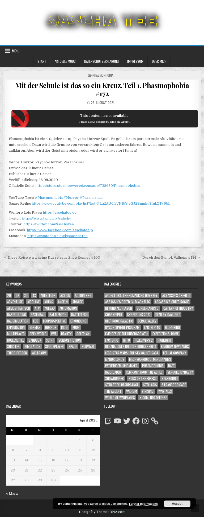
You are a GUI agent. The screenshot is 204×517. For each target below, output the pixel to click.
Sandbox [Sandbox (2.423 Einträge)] (35, 340)
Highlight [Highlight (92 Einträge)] (165, 340)
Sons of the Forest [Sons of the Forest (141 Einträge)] (143, 378)
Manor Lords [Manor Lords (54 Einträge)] (114, 359)
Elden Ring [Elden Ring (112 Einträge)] (172, 327)
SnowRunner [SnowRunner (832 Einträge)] (114, 378)
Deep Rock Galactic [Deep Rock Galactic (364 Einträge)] (119, 321)
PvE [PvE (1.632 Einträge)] (53, 333)
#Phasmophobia (49, 198)
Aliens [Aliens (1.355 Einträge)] (48, 301)
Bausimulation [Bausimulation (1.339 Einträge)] (17, 321)
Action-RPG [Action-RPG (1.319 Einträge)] (83, 295)
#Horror (71, 198)
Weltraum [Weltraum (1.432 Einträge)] (39, 352)
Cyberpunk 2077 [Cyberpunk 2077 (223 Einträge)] (139, 314)
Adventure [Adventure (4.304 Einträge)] (15, 301)
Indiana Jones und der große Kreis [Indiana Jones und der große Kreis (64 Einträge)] (130, 346)
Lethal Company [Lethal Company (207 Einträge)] (174, 352)
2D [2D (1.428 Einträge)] (9, 295)
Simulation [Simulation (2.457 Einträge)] (32, 346)
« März (12, 493)
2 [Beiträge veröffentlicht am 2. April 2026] (53, 440)
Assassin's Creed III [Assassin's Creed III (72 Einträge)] (176, 295)
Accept (177, 504)
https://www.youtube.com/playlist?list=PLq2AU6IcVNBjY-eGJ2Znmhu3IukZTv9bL (101, 203)
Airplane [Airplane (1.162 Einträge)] (33, 301)
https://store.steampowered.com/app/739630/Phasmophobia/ (87, 186)
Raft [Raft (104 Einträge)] (171, 365)
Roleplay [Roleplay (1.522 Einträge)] (82, 333)
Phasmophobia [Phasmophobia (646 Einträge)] (152, 365)
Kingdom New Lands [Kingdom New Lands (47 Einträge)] (175, 346)
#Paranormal (91, 198)
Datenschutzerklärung (101, 61)
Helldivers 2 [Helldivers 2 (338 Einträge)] (144, 340)
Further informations (143, 503)
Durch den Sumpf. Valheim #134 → (171, 257)
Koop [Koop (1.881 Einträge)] (76, 327)
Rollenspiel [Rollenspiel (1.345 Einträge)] (15, 340)
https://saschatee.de (59, 212)
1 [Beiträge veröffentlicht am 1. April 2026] (40, 440)
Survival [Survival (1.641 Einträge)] (88, 346)
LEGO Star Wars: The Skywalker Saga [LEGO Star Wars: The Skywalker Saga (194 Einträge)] (131, 352)
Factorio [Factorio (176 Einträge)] (111, 340)
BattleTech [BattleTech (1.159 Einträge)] (79, 314)
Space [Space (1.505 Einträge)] (73, 346)
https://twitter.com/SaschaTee (48, 224)
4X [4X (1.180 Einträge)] (34, 295)
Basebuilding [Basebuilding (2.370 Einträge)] (16, 314)
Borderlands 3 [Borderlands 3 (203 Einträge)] (148, 308)
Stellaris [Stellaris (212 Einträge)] (150, 384)
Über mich (159, 61)
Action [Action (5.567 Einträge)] (65, 295)
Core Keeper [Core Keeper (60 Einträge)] (113, 314)
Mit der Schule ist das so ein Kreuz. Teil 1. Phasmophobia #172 (102, 89)
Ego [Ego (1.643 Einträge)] (35, 321)
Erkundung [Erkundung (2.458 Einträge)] (78, 321)
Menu (15, 50)
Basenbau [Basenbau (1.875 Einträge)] (38, 314)
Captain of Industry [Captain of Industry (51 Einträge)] (178, 308)
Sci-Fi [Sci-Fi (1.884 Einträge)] (50, 340)
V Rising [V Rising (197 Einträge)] (148, 391)
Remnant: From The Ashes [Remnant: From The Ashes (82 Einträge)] (144, 372)
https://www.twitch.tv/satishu (46, 218)
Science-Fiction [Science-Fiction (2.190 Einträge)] (69, 340)
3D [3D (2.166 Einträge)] (26, 295)
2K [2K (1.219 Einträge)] (17, 295)
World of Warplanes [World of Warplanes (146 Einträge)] (120, 397)
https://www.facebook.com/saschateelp (60, 230)
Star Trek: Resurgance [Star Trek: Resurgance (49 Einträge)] (121, 384)
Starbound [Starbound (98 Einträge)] (170, 378)
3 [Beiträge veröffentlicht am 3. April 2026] (67, 440)
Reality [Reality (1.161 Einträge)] (66, 333)
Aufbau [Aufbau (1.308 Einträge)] (50, 308)
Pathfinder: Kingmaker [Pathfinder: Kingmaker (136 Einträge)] (121, 365)
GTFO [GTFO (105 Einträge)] (126, 340)
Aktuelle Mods (65, 61)
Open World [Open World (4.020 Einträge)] (37, 333)
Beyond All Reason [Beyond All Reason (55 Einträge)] (118, 308)
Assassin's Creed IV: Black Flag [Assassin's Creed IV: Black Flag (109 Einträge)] (127, 301)
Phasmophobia (102, 75)
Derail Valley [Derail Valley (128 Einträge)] (147, 321)
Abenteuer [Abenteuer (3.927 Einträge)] (48, 295)
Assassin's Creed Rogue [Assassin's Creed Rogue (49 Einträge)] (172, 301)
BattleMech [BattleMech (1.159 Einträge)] (57, 314)
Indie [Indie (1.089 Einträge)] (64, 327)
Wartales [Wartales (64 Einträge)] (165, 391)
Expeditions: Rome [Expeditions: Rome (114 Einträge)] (165, 333)
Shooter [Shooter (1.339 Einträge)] (13, 346)
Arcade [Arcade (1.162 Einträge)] (78, 301)
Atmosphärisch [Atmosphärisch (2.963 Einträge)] (18, 308)
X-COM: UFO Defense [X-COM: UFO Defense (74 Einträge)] (153, 397)
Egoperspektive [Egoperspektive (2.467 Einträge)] (54, 321)
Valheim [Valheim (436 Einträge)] (131, 391)
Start (41, 61)
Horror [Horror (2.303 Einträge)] (50, 327)
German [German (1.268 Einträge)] (34, 327)
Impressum (135, 61)
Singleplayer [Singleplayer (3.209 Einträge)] (54, 346)
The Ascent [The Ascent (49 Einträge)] (113, 391)
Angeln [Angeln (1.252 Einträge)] (63, 301)
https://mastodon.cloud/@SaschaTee (57, 236)
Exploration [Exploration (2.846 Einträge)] (16, 327)
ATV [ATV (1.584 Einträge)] (37, 308)
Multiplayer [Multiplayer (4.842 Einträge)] (16, 333)
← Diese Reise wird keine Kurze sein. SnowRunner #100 (51, 257)
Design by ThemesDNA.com (102, 512)
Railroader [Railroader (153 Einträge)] (113, 372)
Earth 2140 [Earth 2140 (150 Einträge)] (152, 327)
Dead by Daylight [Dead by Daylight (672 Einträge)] (167, 314)
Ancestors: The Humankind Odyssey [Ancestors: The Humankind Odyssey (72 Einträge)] (131, 295)
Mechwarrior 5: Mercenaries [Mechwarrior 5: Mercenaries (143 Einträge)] (150, 359)
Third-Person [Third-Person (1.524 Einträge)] (17, 352)
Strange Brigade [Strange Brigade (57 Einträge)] (174, 384)
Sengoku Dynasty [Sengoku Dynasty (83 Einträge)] (180, 372)
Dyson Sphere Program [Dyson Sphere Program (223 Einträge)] (122, 327)
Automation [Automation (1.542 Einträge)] (68, 308)
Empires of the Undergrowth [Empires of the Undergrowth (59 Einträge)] (126, 333)
